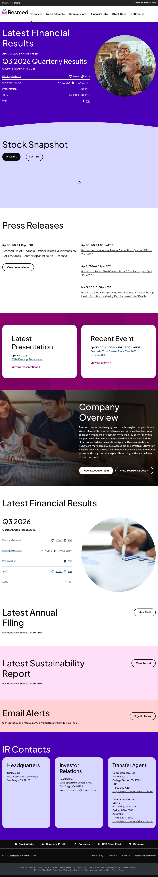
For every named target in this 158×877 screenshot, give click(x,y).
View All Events (100, 364)
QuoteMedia (54, 869)
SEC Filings (137, 14)
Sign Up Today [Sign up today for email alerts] (142, 718)
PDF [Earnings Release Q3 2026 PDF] (85, 78)
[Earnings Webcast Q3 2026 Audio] (36, 85)
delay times (115, 869)
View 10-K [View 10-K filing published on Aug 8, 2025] (145, 614)
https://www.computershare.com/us (132, 793)
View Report (143, 665)
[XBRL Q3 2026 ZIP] (46, 103)
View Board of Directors (134, 472)
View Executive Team (96, 472)
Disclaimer (112, 858)
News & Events (55, 14)
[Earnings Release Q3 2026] (40, 78)
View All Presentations (25, 369)
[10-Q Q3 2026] (40, 97)
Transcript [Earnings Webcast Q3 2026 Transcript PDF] (80, 85)
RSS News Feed (109, 846)
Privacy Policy (97, 858)
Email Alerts (24, 846)
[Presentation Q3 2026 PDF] (46, 91)
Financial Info (99, 14)
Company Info (77, 14)
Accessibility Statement (145, 858)
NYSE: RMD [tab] (11, 159)
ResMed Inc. (14, 858)
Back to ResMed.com (146, 3)
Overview (36, 14)
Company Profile (54, 846)
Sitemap (136, 846)
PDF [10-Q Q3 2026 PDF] (85, 97)
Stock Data (119, 14)
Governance (37, 22)
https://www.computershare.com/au (132, 823)
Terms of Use (117, 872)
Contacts (82, 846)
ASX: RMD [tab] (34, 159)
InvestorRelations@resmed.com (78, 792)
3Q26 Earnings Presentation (27, 361)
